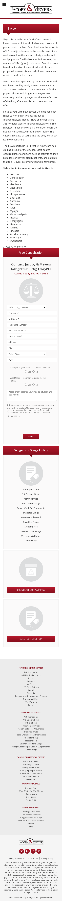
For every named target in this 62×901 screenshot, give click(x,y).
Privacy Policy (47, 858)
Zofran (31, 705)
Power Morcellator (31, 761)
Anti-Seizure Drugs (31, 494)
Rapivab (31, 690)
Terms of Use (32, 858)
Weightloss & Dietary (31, 535)
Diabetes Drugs (31, 512)
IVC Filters (31, 684)
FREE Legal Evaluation (31, 811)
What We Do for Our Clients (31, 791)
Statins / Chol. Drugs (31, 531)
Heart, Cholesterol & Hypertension (31, 734)
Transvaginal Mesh (31, 699)
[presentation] (26, 424)
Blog (31, 826)
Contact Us (31, 800)
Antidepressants (31, 489)
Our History (31, 797)
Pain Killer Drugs (31, 737)
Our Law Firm (31, 788)
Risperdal (31, 693)
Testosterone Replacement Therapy (31, 696)
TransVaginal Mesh (31, 764)
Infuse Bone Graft (31, 776)
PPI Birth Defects (31, 687)
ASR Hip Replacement (31, 675)
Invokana (31, 681)
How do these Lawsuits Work (31, 820)
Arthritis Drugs (31, 498)
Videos (31, 823)
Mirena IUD (31, 779)
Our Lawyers (31, 794)
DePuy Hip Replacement (31, 770)
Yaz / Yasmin (31, 702)
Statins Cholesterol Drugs (31, 743)
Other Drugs (31, 540)
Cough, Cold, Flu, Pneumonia (31, 508)
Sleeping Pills (31, 526)
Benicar (31, 678)
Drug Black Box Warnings (31, 590)
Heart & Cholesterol (31, 517)
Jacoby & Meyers (16, 858)
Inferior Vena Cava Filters (31, 773)
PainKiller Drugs (31, 521)
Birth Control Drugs (31, 503)
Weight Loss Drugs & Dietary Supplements (31, 746)
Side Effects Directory (31, 639)
